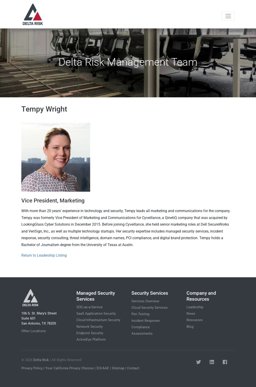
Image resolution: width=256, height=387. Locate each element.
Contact (133, 368)
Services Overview (145, 301)
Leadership (194, 307)
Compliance (140, 327)
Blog (189, 327)
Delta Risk (41, 360)
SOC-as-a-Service (89, 307)
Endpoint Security (89, 333)
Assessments (142, 333)
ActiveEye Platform (91, 339)
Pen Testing (140, 314)
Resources (194, 320)
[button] (198, 362)
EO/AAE (103, 368)
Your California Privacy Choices (69, 368)
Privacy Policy (32, 368)
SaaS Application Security (96, 313)
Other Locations (33, 331)
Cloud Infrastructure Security (98, 320)
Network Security (89, 327)
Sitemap (118, 368)
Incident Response (145, 321)
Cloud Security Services (149, 308)
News (190, 313)
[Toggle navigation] (228, 16)
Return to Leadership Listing (44, 255)
